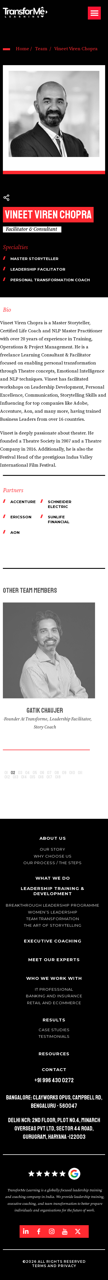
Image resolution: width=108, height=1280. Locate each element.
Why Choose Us (53, 856)
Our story (52, 849)
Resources (54, 1053)
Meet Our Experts (54, 959)
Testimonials (54, 1036)
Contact (54, 1069)
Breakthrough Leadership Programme (52, 905)
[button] (94, 13)
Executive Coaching (53, 941)
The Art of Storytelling (53, 925)
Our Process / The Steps (52, 862)
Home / (24, 49)
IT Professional (54, 989)
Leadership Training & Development (52, 891)
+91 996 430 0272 (54, 1080)
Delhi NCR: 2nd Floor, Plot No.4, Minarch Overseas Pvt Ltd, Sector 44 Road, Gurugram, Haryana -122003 (54, 1128)
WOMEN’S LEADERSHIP (52, 912)
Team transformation (52, 918)
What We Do (52, 878)
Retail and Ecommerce (54, 1002)
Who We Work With (54, 978)
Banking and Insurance (54, 996)
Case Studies (54, 1029)
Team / (43, 49)
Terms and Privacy (54, 1266)
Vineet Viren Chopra (76, 49)
